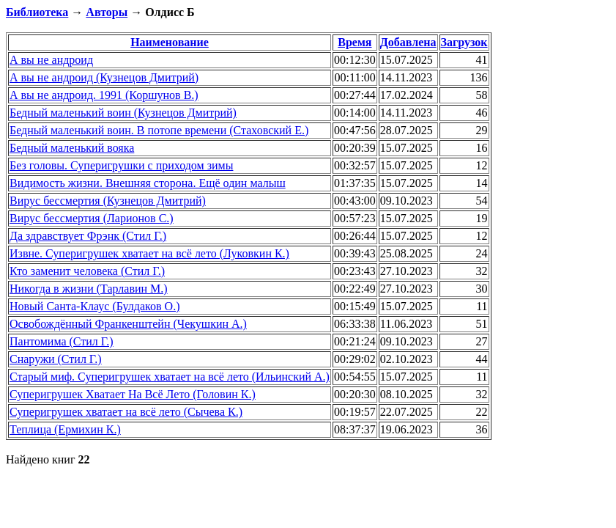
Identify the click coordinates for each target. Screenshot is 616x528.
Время (354, 42)
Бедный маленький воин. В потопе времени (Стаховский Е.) (159, 130)
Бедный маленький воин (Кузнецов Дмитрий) (123, 112)
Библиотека (37, 12)
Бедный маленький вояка (72, 148)
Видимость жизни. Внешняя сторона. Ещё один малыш (148, 183)
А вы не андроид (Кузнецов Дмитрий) (104, 77)
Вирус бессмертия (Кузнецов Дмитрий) (108, 200)
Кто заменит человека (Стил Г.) (87, 271)
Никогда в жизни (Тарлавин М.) (89, 288)
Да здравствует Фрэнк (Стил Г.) (88, 236)
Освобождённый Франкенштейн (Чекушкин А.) (128, 324)
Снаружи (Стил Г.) (56, 359)
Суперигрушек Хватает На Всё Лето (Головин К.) (133, 394)
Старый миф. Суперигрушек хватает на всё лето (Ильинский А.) (170, 376)
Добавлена (408, 42)
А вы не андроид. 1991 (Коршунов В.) (104, 95)
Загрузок (464, 42)
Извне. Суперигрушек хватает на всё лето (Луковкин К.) (149, 253)
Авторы (106, 12)
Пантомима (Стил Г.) (62, 341)
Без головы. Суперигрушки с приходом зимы (121, 165)
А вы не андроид (51, 60)
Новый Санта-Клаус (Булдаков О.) (94, 306)
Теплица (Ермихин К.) (65, 429)
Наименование (169, 42)
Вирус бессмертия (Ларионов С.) (92, 218)
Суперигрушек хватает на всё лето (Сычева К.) (126, 412)
